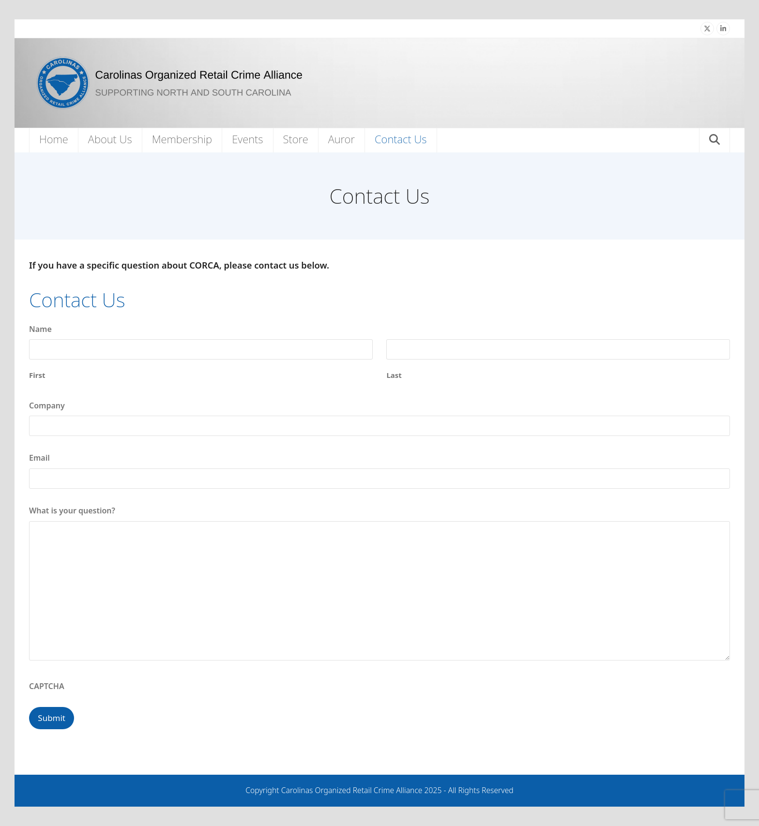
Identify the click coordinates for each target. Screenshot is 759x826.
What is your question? (72, 510)
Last (393, 375)
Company (47, 405)
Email (39, 457)
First (37, 375)
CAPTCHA (46, 686)
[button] (714, 140)
